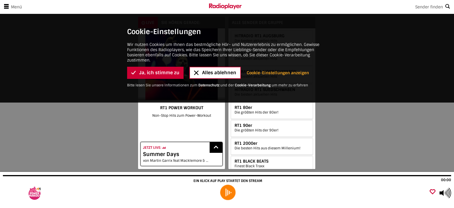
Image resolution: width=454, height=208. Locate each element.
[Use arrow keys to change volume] (445, 193)
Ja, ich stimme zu (155, 58)
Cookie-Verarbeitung (253, 70)
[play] (228, 192)
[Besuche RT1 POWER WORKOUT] (35, 193)
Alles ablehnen (215, 58)
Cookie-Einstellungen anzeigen (278, 57)
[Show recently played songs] (216, 147)
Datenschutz (208, 70)
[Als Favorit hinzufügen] (432, 192)
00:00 (446, 180)
